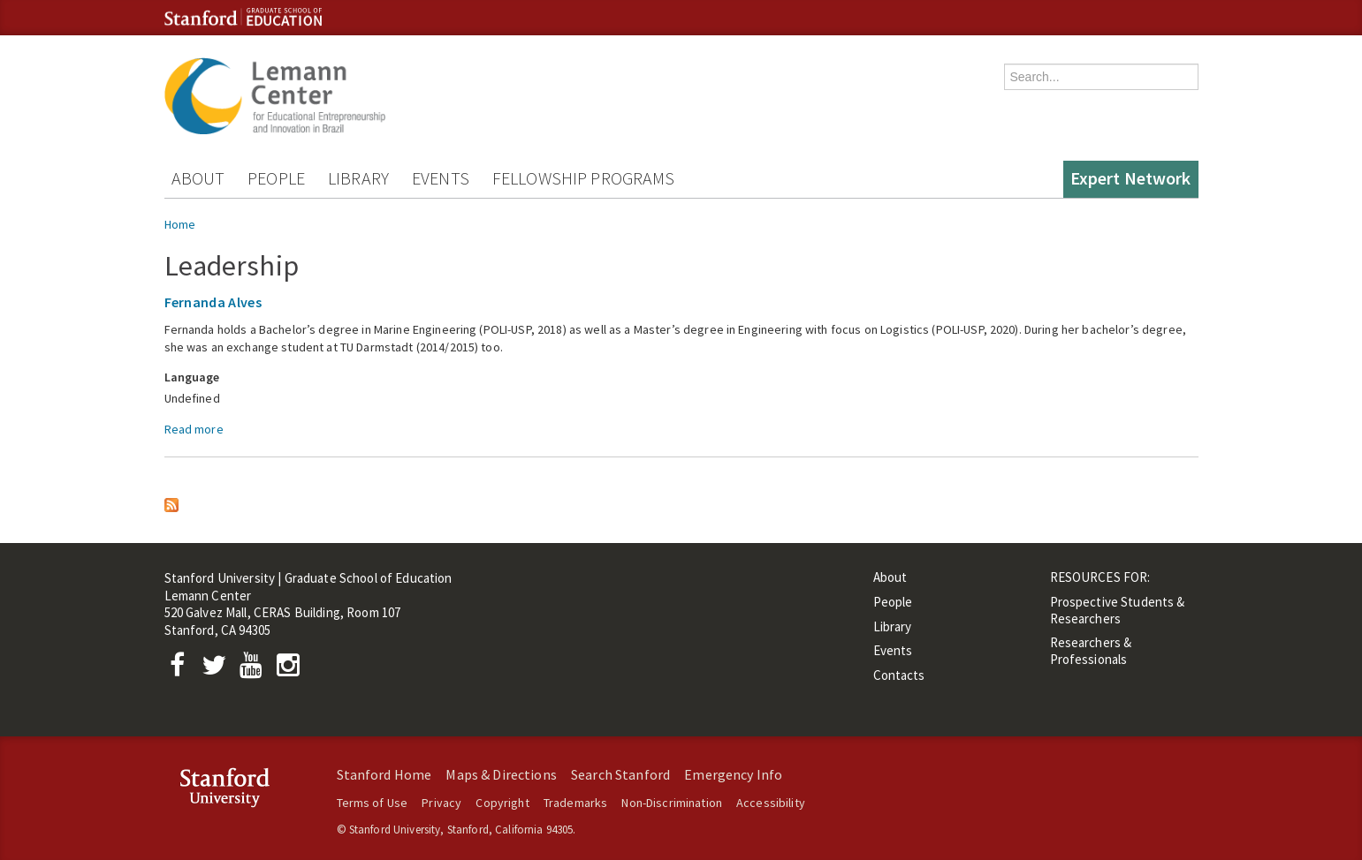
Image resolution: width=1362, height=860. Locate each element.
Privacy (441, 803)
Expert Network (1130, 178)
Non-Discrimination (671, 803)
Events (440, 178)
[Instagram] (292, 669)
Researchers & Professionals (1091, 651)
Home (180, 224)
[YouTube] (255, 669)
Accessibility (770, 803)
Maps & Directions (500, 774)
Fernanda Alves (213, 302)
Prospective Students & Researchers (1117, 610)
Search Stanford (620, 774)
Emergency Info (733, 774)
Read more (194, 429)
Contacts (899, 675)
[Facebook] (183, 669)
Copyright (502, 803)
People (276, 178)
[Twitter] (219, 669)
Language (192, 377)
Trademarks (575, 803)
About (198, 178)
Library (358, 178)
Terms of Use (372, 803)
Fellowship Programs (583, 178)
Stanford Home (384, 774)
